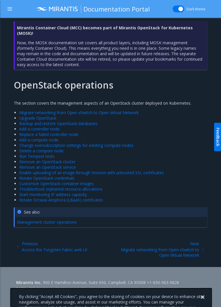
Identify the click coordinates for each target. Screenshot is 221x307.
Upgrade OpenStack (37, 118)
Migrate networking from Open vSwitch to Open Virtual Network (79, 112)
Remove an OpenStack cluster (47, 161)
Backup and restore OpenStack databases (58, 123)
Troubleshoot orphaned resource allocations (60, 189)
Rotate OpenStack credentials (47, 178)
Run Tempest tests (37, 156)
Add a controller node (39, 129)
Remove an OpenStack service (47, 167)
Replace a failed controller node (48, 134)
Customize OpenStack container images (56, 183)
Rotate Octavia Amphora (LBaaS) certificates (61, 200)
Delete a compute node (41, 151)
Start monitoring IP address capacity (53, 194)
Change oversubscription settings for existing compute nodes (76, 145)
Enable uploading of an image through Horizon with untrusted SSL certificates (91, 172)
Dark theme (195, 9)
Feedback (218, 137)
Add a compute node (38, 140)
